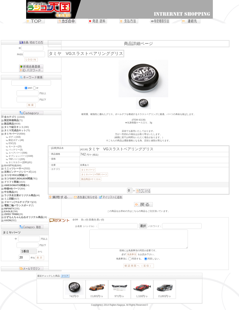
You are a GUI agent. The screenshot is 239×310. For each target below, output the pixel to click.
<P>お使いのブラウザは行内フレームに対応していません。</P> (119, 295)
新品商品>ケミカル (90, 179)
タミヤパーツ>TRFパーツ (94, 174)
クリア (65, 279)
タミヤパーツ (88, 170)
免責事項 (131, 258)
